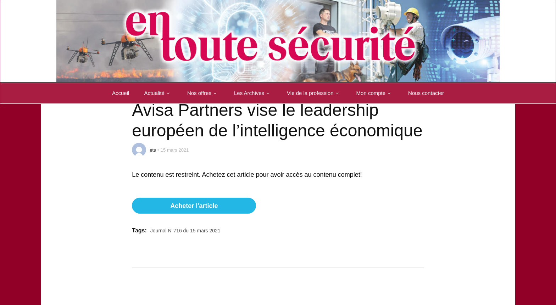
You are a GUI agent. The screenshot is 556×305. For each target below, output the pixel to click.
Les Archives (253, 93)
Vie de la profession (314, 93)
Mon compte (375, 93)
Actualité (158, 93)
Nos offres (203, 93)
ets (153, 150)
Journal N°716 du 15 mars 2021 (185, 230)
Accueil (120, 93)
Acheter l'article (194, 205)
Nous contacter (426, 93)
